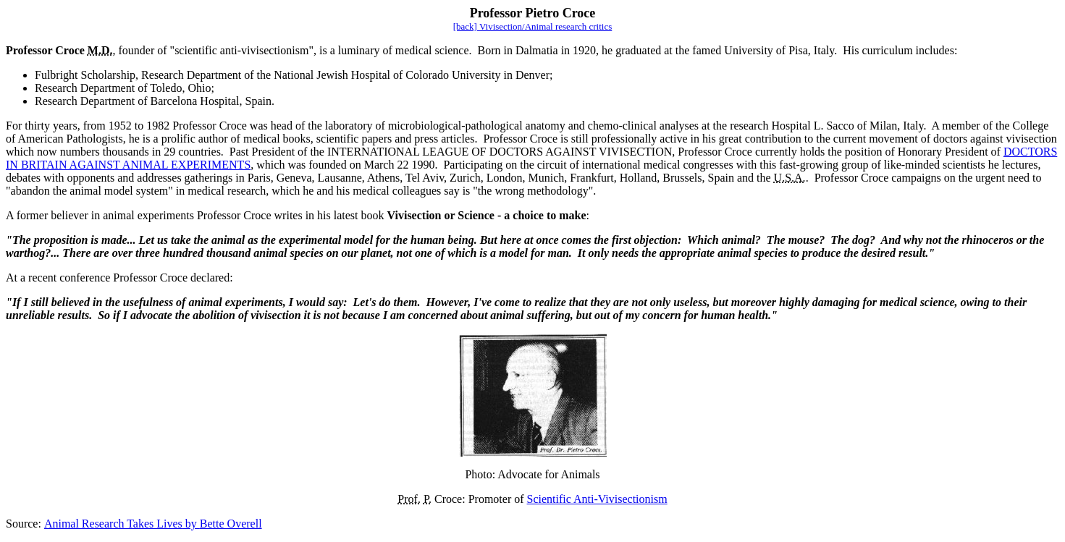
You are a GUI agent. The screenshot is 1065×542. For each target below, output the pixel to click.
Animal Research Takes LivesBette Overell (153, 523)
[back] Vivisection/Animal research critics (533, 26)
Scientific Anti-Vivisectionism (597, 499)
